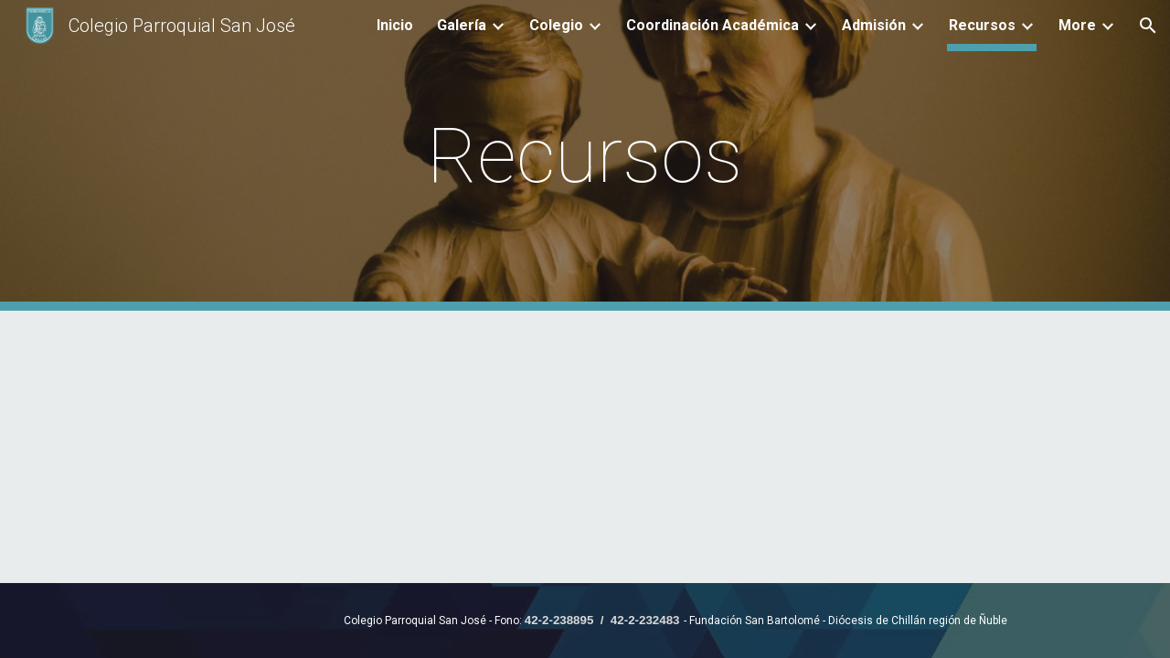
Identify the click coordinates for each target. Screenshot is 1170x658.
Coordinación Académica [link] (712, 25)
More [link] (1077, 25)
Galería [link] (461, 25)
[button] (1148, 26)
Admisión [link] (874, 25)
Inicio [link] (395, 25)
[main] (585, 156)
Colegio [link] (556, 25)
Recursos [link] (982, 25)
